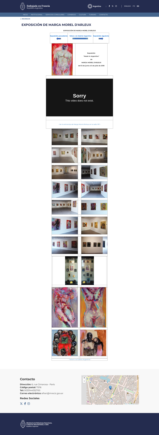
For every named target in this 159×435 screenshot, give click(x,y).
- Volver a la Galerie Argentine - (79, 359)
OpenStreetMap (131, 403)
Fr (134, 6)
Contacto (103, 15)
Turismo (92, 15)
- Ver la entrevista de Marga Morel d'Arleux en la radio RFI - (79, 124)
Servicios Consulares (55, 15)
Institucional (36, 15)
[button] (110, 388)
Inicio (25, 15)
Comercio (71, 15)
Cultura (82, 15)
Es (138, 6)
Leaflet (125, 403)
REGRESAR (25, 19)
